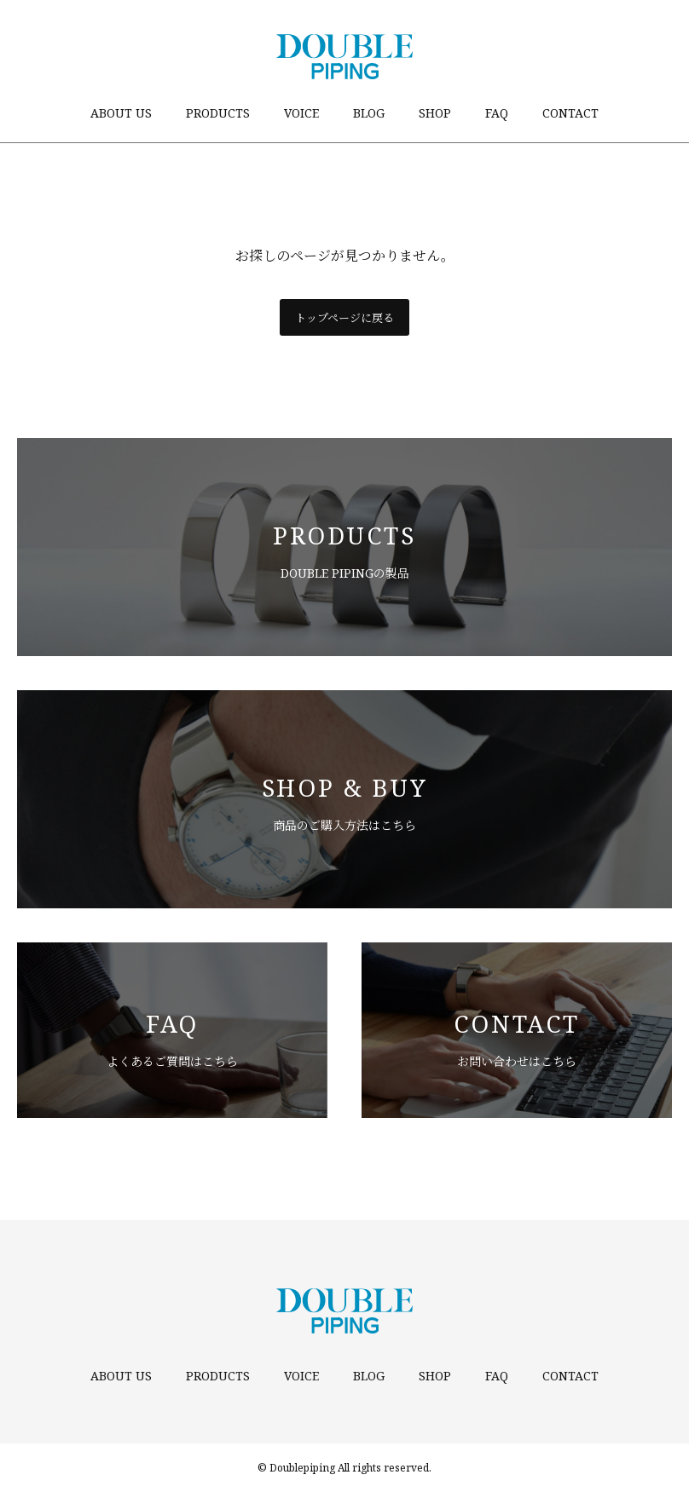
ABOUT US (121, 113)
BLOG (369, 113)
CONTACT (570, 113)
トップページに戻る (344, 317)
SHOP (435, 113)
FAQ (496, 113)
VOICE (301, 113)
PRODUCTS (218, 113)
